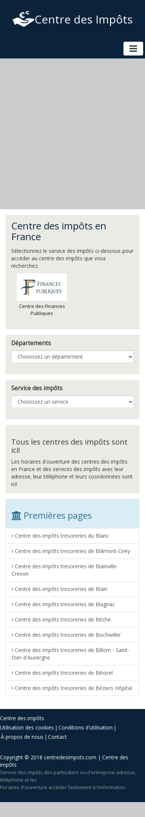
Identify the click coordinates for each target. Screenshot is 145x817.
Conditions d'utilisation (85, 727)
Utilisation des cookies (27, 727)
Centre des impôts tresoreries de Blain (59, 588)
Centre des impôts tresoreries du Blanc (60, 535)
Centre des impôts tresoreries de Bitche (61, 619)
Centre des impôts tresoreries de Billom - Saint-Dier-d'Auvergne (70, 653)
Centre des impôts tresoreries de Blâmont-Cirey (71, 550)
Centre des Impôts (72, 19)
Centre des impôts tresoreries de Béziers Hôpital (72, 688)
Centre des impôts (22, 718)
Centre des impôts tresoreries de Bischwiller (66, 634)
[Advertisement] (69, 134)
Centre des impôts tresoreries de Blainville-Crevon (65, 570)
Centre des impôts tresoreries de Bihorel (62, 672)
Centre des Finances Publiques (42, 294)
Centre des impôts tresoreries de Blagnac (63, 604)
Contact (57, 736)
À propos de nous (22, 736)
